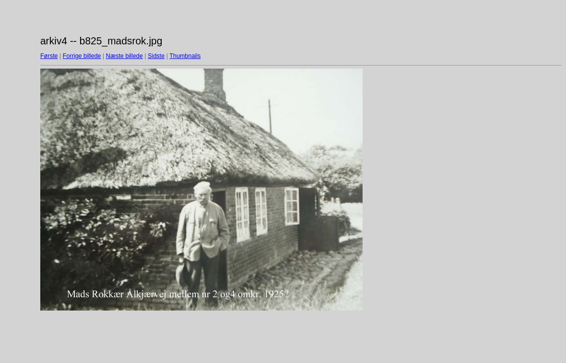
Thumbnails (184, 55)
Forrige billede (81, 55)
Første (49, 55)
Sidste (156, 55)
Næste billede (124, 55)
